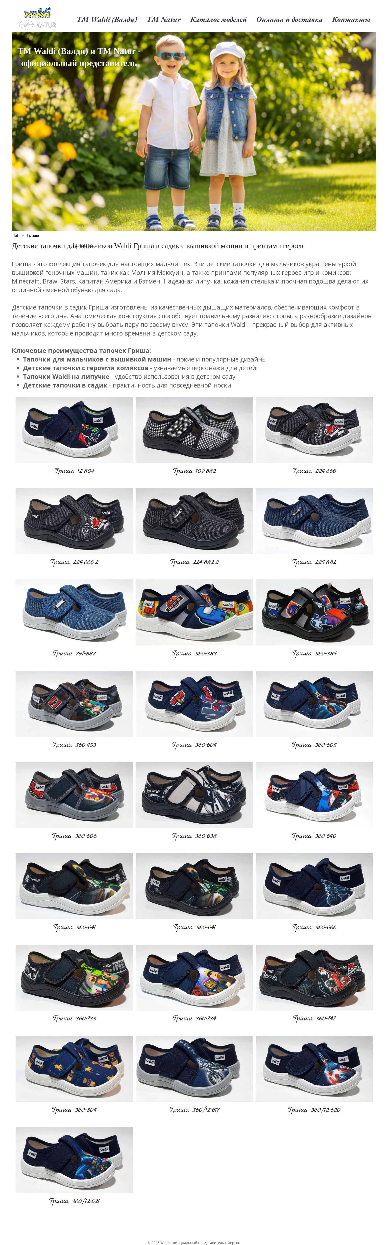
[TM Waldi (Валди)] (16, 235)
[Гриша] (33, 235)
